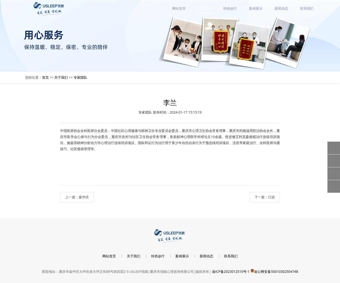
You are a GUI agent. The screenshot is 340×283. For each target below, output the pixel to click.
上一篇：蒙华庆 (77, 197)
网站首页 (179, 8)
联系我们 (307, 8)
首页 (45, 77)
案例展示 (255, 8)
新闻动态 (281, 8)
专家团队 (80, 77)
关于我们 (204, 8)
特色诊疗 (230, 8)
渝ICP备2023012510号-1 (231, 271)
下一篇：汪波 (265, 197)
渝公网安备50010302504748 (276, 271)
